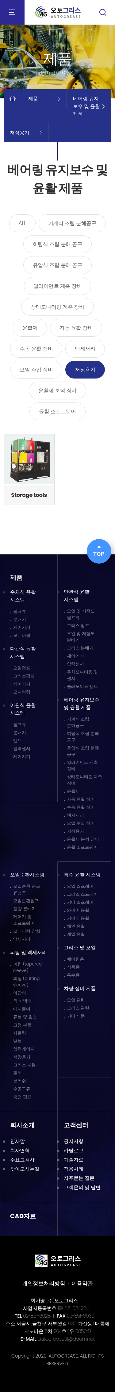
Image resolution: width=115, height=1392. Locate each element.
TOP (99, 551)
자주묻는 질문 (79, 1178)
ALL (22, 223)
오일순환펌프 (26, 901)
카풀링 (19, 1033)
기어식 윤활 (78, 918)
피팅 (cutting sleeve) (26, 981)
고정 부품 (22, 1025)
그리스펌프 (24, 676)
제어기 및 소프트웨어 (24, 920)
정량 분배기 (24, 909)
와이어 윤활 (78, 910)
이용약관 (82, 1283)
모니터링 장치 (26, 931)
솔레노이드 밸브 (82, 686)
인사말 (17, 1141)
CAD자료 (23, 1216)
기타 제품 (76, 1016)
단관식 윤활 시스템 (77, 595)
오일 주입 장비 (36, 369)
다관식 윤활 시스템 (23, 652)
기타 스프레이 (80, 902)
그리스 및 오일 (80, 947)
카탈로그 (73, 1150)
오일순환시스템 (27, 874)
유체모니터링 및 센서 (82, 675)
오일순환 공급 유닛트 (26, 889)
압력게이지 (24, 1049)
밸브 (17, 740)
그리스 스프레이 (82, 894)
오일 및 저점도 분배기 (81, 636)
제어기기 (21, 627)
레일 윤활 (76, 934)
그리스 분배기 (80, 648)
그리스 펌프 (78, 625)
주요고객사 (22, 1159)
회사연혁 (20, 1150)
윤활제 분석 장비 (57, 390)
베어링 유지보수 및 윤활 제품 (81, 703)
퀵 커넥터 (22, 1001)
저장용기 (85, 369)
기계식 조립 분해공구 (72, 223)
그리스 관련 (78, 1008)
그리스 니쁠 (24, 1065)
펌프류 (19, 611)
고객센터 (76, 1125)
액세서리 (85, 348)
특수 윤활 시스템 (82, 874)
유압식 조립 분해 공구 (57, 265)
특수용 (73, 975)
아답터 (19, 993)
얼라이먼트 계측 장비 (57, 286)
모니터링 (21, 635)
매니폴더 (21, 1009)
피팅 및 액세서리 (28, 952)
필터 (17, 1073)
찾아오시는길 (25, 1168)
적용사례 (73, 1168)
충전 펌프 (22, 1097)
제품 (16, 577)
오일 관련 (76, 1000)
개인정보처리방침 (43, 1283)
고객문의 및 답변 (82, 1187)
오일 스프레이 (80, 886)
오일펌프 (21, 668)
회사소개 (22, 1125)
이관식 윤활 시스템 (23, 709)
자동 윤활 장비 (76, 327)
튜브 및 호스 (25, 1017)
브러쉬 (19, 1081)
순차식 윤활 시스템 (23, 596)
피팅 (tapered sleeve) (27, 967)
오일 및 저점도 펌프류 (81, 614)
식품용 (73, 967)
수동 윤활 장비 (36, 348)
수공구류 (21, 1089)
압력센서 (21, 748)
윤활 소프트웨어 (57, 411)
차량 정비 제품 (80, 988)
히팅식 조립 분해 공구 (57, 244)
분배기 (19, 619)
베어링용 (75, 959)
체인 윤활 (76, 926)
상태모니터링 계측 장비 (57, 307)
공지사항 (73, 1141)
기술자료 (73, 1159)
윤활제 (30, 327)
